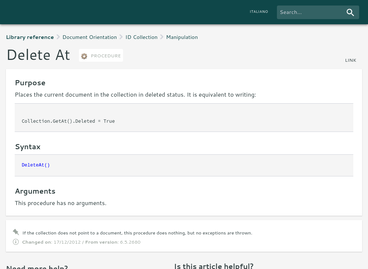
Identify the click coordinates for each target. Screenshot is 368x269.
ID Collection (141, 37)
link (350, 60)
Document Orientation (89, 37)
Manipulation (182, 37)
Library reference (30, 37)
